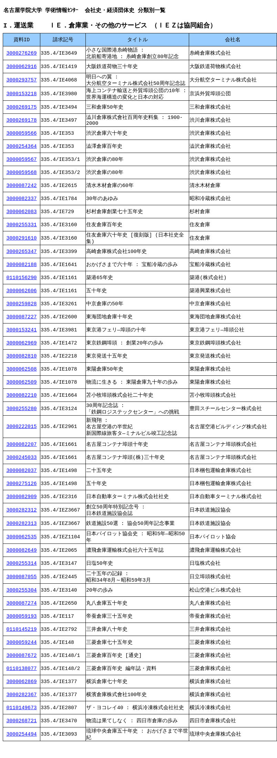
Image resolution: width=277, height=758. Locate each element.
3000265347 (22, 258)
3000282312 (22, 519)
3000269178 (22, 125)
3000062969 (22, 350)
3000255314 (22, 574)
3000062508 (22, 376)
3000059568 (22, 178)
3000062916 (22, 68)
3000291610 (22, 244)
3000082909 (22, 505)
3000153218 (22, 97)
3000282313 (22, 533)
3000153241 (22, 337)
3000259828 (22, 311)
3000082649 (22, 561)
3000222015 (22, 435)
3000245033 (22, 466)
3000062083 (22, 217)
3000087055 (22, 588)
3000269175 (22, 111)
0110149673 (22, 720)
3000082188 (22, 271)
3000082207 (22, 453)
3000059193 (22, 629)
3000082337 (22, 204)
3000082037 (22, 479)
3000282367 (22, 707)
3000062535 (22, 547)
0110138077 (22, 681)
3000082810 (22, 363)
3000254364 (22, 152)
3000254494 (22, 747)
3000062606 (22, 298)
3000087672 (22, 668)
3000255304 (22, 603)
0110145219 (22, 642)
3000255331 (22, 230)
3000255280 (22, 416)
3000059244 (22, 655)
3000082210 (22, 402)
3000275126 (22, 492)
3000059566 (22, 139)
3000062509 (22, 389)
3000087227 (22, 324)
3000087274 (22, 616)
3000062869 (22, 694)
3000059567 (22, 165)
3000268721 (22, 733)
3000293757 (22, 82)
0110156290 (22, 285)
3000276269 (22, 54)
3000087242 (22, 191)
